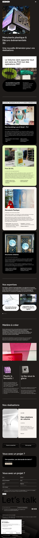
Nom (3, 477)
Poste (21, 480)
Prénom (21, 477)
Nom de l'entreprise (5, 480)
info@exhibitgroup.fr (8, 461)
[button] (36, 2)
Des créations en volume (27, 418)
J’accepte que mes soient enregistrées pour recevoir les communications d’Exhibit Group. (14, 510)
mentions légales (22, 490)
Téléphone (22, 483)
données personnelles (13, 509)
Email (3, 483)
